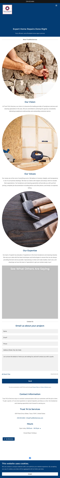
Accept (30, 475)
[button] (56, 5)
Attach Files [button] (6, 374)
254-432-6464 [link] (30, 1)
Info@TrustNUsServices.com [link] (34, 418)
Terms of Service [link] (44, 387)
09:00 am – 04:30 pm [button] (33, 428)
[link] (8, 5)
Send (30, 381)
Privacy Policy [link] (35, 387)
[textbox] (30, 331)
